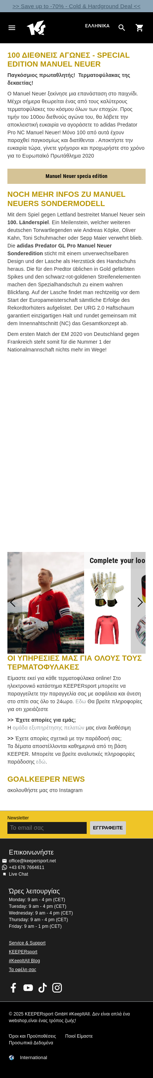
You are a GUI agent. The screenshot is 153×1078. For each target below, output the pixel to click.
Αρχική (55, 27)
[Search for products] (121, 27)
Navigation (12, 28)
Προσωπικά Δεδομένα (31, 1042)
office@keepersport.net (32, 860)
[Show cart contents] (139, 27)
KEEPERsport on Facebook (14, 988)
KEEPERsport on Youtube (28, 988)
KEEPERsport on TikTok (42, 988)
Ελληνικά (97, 26)
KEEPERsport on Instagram (57, 988)
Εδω (80, 701)
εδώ (41, 762)
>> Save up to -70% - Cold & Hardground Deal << (77, 6)
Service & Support (27, 943)
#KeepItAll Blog (24, 960)
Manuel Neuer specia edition (77, 176)
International (33, 1057)
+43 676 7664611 (26, 867)
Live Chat (18, 874)
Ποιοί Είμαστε (79, 1036)
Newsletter (18, 818)
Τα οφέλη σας (22, 969)
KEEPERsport (23, 951)
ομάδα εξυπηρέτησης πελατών (48, 728)
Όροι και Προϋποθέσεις (32, 1036)
